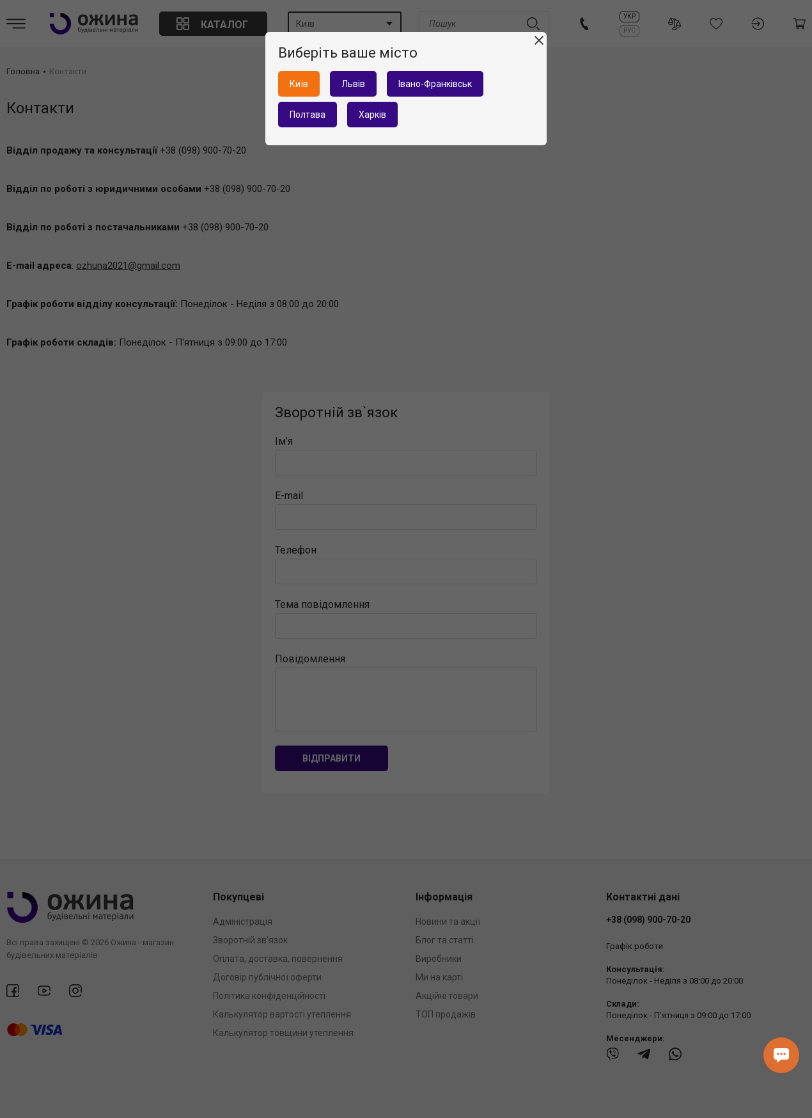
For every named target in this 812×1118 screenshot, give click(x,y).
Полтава (307, 114)
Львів (353, 84)
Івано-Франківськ (435, 84)
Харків (372, 114)
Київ (299, 84)
